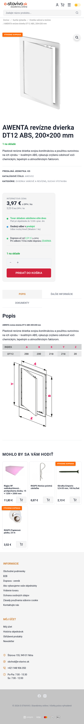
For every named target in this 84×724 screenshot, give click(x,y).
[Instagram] (45, 696)
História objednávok (13, 631)
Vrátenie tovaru (10, 590)
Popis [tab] (22, 294)
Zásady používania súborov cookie (20, 600)
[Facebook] (39, 696)
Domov (6, 20)
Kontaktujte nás (11, 605)
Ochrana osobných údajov (16, 595)
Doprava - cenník (11, 581)
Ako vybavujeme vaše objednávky (20, 585)
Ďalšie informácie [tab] (62, 294)
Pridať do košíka (29, 273)
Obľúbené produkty (12, 636)
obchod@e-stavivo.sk (18, 661)
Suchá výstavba (19, 20)
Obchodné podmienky (14, 571)
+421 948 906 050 (17, 668)
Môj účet (7, 626)
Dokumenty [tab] (22, 303)
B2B (5, 576)
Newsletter (8, 641)
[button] (42, 13)
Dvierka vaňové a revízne (40, 20)
